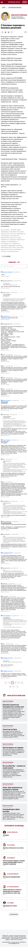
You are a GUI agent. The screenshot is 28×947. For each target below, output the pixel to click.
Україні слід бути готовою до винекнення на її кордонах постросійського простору (12, 891)
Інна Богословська (19, 15)
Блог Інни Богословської (15, 7)
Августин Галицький (7, 272)
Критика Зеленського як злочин (13, 848)
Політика (6, 256)
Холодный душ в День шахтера (11, 810)
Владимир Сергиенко (8, 658)
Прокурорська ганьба (10, 906)
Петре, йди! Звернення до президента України (12, 789)
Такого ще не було (10, 729)
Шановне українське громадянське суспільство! (13, 706)
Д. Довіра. (6, 835)
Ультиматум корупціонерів (11, 877)
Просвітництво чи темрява (13, 748)
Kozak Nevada (6, 316)
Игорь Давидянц (7, 400)
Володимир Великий (8, 552)
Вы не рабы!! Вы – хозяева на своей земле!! (14, 767)
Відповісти (3, 276)
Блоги (3, 7)
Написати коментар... (14, 266)
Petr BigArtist (6, 501)
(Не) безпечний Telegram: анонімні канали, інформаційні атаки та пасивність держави (14, 862)
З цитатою (7, 276)
